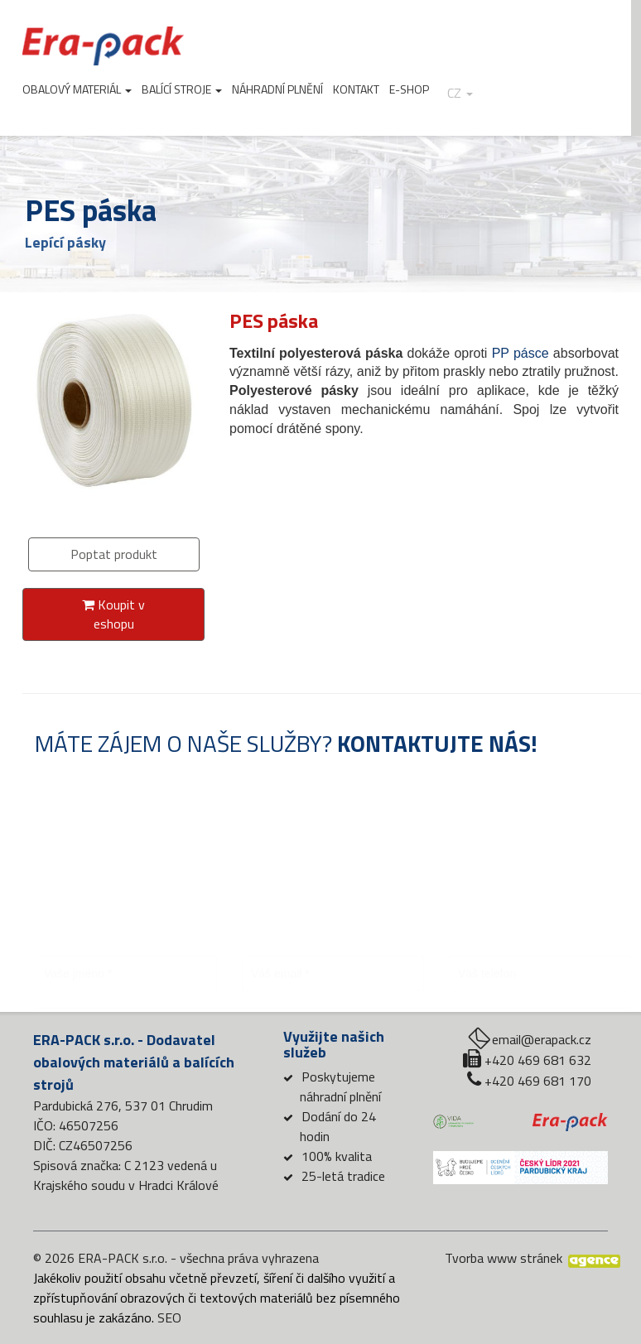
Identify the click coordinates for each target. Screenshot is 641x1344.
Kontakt (356, 89)
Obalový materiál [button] (77, 89)
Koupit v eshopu (113, 614)
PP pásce (520, 353)
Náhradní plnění (277, 89)
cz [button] (460, 93)
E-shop (409, 89)
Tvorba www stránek (503, 1258)
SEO (169, 1317)
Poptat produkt (113, 554)
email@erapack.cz (541, 1039)
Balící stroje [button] (182, 89)
